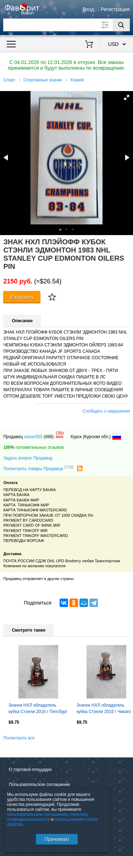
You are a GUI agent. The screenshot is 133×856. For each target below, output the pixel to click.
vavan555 (33, 436)
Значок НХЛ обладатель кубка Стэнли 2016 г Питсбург (38, 708)
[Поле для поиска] (66, 24)
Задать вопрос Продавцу (27, 458)
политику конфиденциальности (47, 817)
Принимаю (56, 839)
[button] (126, 97)
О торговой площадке (30, 769)
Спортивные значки (42, 80)
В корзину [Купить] (22, 297)
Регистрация (115, 9)
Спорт (9, 80)
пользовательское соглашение (37, 814)
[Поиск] (121, 24)
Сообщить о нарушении (106, 411)
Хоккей (77, 80)
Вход (88, 9)
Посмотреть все (18, 737)
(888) (49, 436)
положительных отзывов (33, 447)
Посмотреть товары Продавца (38, 468)
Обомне (60, 434)
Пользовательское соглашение (39, 784)
